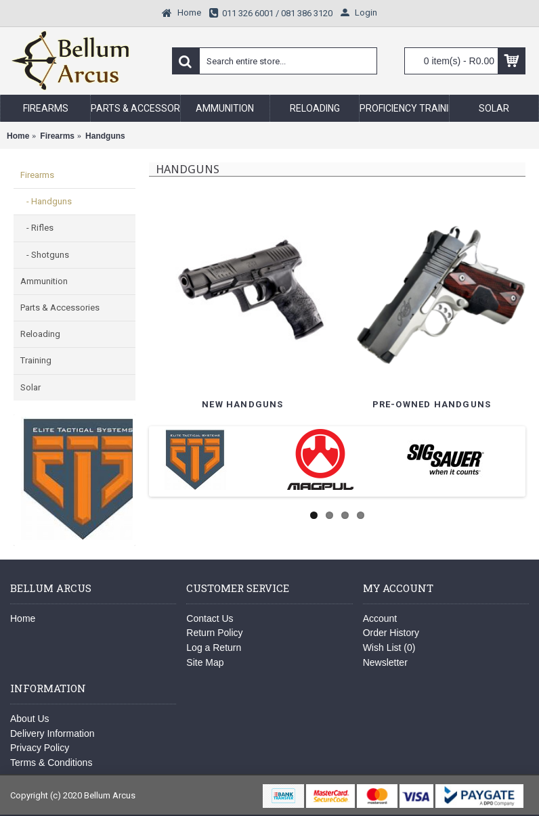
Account (380, 618)
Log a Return (213, 647)
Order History (391, 632)
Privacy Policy (39, 747)
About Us (29, 718)
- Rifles (36, 228)
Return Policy (214, 632)
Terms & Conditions (51, 762)
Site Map (204, 662)
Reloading (40, 334)
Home (22, 618)
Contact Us (209, 618)
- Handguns (46, 201)
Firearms (37, 175)
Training (35, 360)
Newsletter (385, 662)
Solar (30, 387)
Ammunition (44, 281)
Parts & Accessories (60, 307)
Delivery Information (52, 733)
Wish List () (389, 647)
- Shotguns (44, 255)
